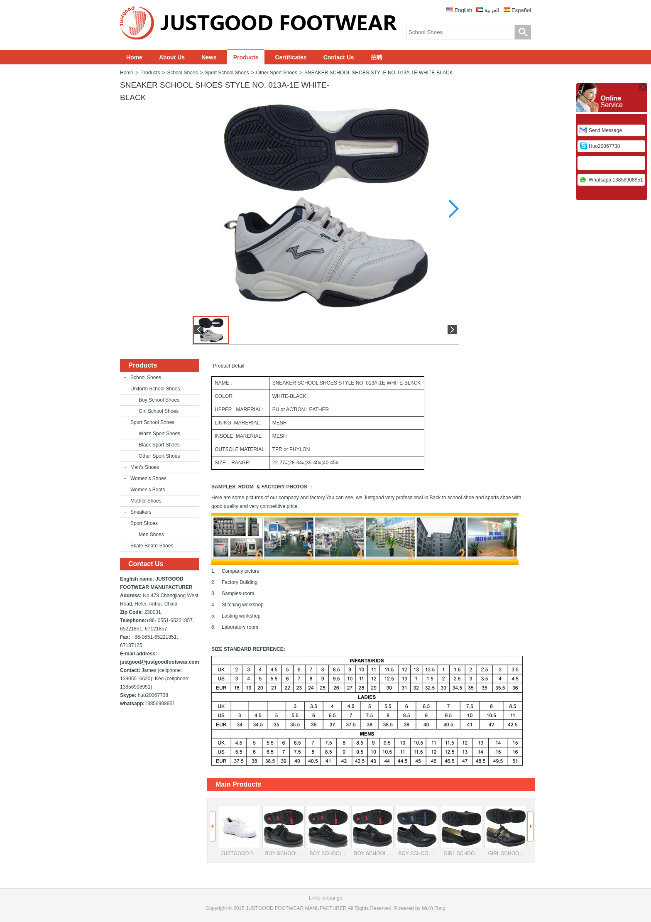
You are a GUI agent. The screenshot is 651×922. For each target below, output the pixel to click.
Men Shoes (151, 534)
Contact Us (338, 57)
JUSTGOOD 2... (239, 831)
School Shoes (182, 73)
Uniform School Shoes (155, 389)
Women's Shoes (148, 478)
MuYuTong (433, 908)
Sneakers (141, 512)
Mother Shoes (146, 501)
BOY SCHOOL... (283, 831)
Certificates (290, 57)
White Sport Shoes (159, 433)
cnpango (332, 898)
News (209, 57)
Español (521, 10)
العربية (492, 10)
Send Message (605, 130)
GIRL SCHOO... (461, 831)
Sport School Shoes (227, 73)
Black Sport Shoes (159, 445)
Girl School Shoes (159, 411)
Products (246, 57)
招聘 (376, 57)
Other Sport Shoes (276, 73)
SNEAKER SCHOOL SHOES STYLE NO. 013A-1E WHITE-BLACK (378, 73)
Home (134, 57)
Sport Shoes (144, 523)
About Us (172, 57)
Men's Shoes (144, 467)
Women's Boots (147, 490)
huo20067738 (604, 146)
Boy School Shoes (159, 400)
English (463, 10)
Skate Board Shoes (151, 546)
